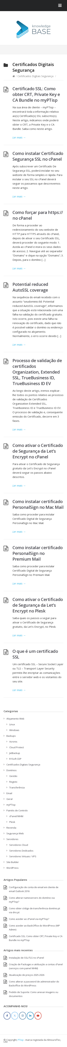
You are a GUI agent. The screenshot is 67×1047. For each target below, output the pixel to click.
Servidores (12, 839)
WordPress (12, 867)
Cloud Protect (16, 747)
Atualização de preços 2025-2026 (26, 975)
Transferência (17, 787)
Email (9, 793)
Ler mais (19, 137)
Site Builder (12, 862)
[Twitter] (14, 1016)
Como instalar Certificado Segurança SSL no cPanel (38, 156)
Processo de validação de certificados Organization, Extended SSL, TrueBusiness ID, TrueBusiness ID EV (37, 371)
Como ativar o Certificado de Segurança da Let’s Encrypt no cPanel (38, 451)
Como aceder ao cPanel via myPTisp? (29, 919)
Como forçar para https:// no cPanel (38, 215)
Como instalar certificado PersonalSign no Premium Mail (38, 553)
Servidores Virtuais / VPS (22, 856)
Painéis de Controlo (17, 810)
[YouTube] (37, 1016)
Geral (9, 799)
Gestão (13, 776)
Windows (14, 730)
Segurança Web (15, 833)
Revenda (11, 827)
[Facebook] (7, 1016)
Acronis (13, 741)
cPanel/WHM (16, 816)
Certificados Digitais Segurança (35, 76)
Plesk (12, 822)
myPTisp (11, 804)
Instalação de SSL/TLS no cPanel (26, 957)
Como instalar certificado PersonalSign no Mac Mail (38, 504)
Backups (11, 735)
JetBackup (14, 753)
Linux (12, 724)
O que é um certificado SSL (35, 654)
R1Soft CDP (15, 758)
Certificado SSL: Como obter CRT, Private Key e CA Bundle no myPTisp (36, 94)
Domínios (11, 770)
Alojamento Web (15, 718)
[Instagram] (22, 1016)
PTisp (21, 1039)
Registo (13, 781)
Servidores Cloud (18, 844)
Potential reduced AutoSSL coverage (30, 287)
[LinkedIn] (30, 1016)
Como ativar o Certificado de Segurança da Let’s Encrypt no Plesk (38, 605)
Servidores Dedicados (21, 850)
